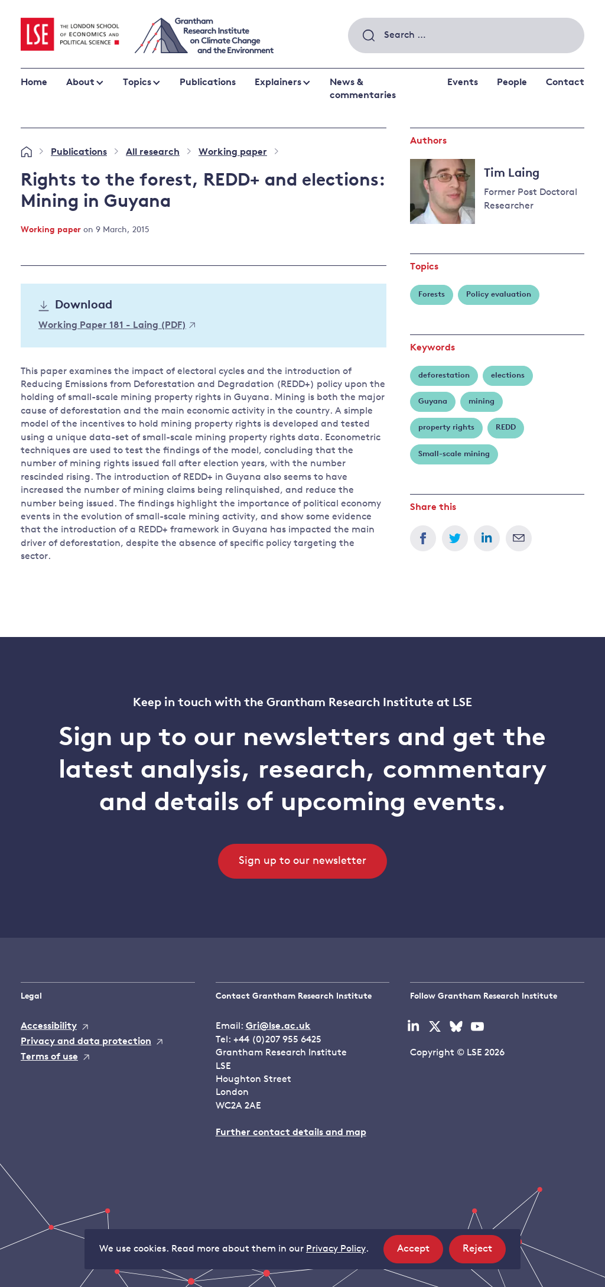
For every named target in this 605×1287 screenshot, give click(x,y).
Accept (420, 1252)
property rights (446, 427)
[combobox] (466, 35)
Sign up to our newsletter (302, 861)
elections (508, 375)
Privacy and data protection (86, 1041)
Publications (208, 82)
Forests (431, 294)
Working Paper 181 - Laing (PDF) (116, 325)
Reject (484, 1252)
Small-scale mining (454, 454)
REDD (506, 427)
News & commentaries (363, 89)
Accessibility (49, 1026)
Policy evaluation (498, 294)
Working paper (233, 152)
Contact (565, 82)
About (80, 82)
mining (482, 401)
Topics (137, 82)
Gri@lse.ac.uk (278, 1026)
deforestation (444, 375)
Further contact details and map (291, 1133)
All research (153, 152)
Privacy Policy (336, 1249)
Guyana (432, 401)
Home (34, 82)
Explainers (278, 82)
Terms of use (49, 1057)
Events (462, 82)
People (512, 82)
